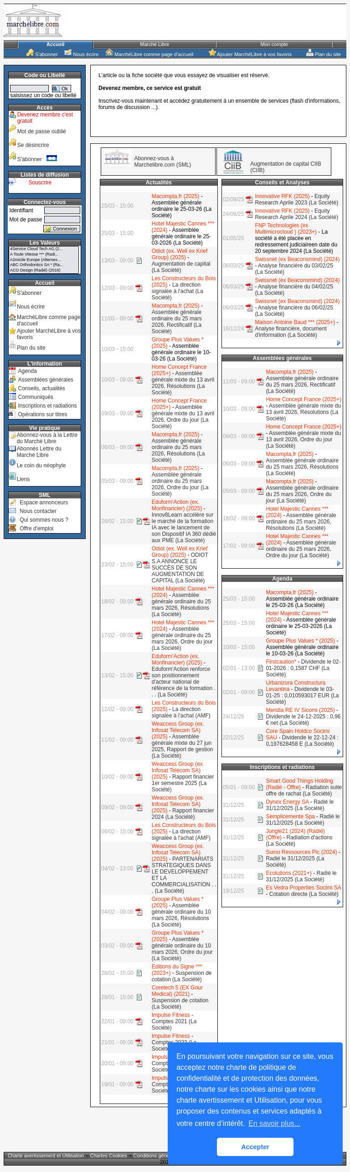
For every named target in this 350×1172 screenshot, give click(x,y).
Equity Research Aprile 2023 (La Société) (296, 199)
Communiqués (35, 397)
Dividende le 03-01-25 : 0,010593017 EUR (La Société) (302, 695)
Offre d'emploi (36, 528)
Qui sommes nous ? (44, 520)
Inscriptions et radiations (47, 406)
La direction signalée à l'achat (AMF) (181, 712)
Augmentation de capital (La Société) (181, 267)
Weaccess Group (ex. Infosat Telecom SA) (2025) (178, 730)
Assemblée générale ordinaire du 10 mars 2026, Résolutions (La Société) (181, 915)
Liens (23, 479)
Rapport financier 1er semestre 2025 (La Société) (183, 783)
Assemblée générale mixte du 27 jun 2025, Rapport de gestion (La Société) (182, 746)
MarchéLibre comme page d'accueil (149, 54)
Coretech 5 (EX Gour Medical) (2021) (177, 990)
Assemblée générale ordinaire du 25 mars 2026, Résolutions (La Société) (178, 450)
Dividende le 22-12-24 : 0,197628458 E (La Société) (302, 740)
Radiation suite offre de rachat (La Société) (304, 790)
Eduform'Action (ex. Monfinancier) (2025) (177, 505)
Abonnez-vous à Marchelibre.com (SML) (162, 161)
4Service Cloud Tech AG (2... (43, 249)
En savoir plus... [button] (274, 1123)
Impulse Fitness (171, 1015)
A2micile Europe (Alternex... (43, 260)
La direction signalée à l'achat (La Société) (177, 291)
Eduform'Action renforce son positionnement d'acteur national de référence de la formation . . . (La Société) (184, 682)
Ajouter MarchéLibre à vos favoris (250, 54)
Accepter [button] (255, 1147)
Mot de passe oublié (41, 131)
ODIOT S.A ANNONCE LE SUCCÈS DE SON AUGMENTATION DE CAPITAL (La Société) (180, 568)
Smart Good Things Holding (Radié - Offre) (299, 784)
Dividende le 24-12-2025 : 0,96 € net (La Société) (303, 719)
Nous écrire (81, 54)
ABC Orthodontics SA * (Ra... (43, 265)
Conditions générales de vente (167, 1155)
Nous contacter (38, 511)
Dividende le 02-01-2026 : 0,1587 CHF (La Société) (303, 668)
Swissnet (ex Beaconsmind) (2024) (297, 259)
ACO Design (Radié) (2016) (43, 270)
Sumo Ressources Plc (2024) (301, 852)
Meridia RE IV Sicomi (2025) (300, 710)
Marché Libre (154, 44)
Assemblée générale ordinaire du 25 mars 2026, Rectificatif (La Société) (177, 322)
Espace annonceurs (44, 502)
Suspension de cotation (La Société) (182, 976)
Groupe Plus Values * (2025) (300, 641)
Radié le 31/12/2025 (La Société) (300, 805)
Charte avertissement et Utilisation (46, 1155)
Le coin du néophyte (41, 465)
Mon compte (274, 44)
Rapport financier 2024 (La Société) (183, 813)
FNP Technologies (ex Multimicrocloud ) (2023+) (286, 228)
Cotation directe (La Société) (304, 894)
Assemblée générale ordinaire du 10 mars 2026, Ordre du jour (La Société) (182, 949)
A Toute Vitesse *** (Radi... (43, 254)
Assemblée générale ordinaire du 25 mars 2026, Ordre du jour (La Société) (180, 484)
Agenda (27, 371)
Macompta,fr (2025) (176, 196)
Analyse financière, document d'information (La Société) (290, 331)
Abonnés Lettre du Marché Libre (39, 451)
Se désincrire (33, 145)
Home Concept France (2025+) (303, 399)
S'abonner (42, 54)
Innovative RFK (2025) (282, 196)
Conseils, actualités (41, 388)
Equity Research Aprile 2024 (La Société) (296, 214)
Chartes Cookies (108, 1155)
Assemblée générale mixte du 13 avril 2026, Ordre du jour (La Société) (183, 416)
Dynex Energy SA (287, 802)
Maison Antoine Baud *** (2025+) (295, 322)
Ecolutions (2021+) (288, 873)
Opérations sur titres (42, 414)
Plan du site (323, 54)
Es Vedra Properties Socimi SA (303, 887)
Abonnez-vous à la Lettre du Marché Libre (47, 438)
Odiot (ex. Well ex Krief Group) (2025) (179, 254)
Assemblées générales (45, 380)
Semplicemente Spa (290, 816)
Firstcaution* (281, 662)
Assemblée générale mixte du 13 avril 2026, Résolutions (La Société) (183, 383)
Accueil (55, 44)
